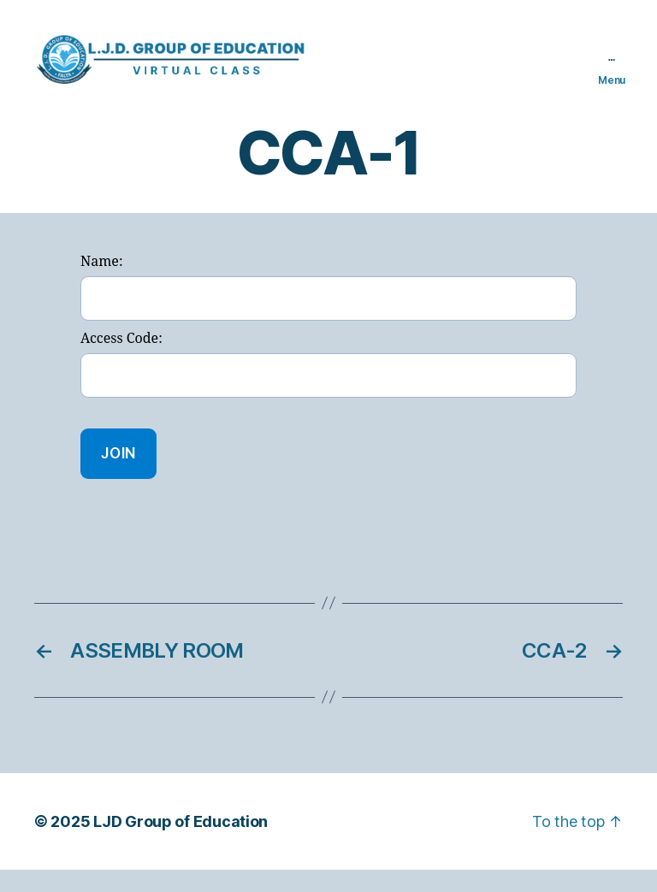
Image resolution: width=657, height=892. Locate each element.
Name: (101, 284)
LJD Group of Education (180, 844)
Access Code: (121, 361)
